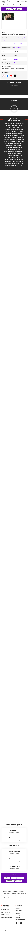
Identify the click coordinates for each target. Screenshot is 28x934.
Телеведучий (21, 38)
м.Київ (16, 47)
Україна (20, 47)
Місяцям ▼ (20, 878)
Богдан (16, 59)
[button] (18, 1)
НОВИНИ (20, 9)
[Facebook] (16, 923)
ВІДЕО (26, 901)
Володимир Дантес (14, 866)
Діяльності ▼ (10, 880)
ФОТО (14, 9)
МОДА (8, 901)
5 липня (16, 43)
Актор (15, 38)
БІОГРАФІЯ (8, 9)
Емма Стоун (12, 859)
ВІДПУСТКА (14, 901)
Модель (4, 40)
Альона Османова (14, 851)
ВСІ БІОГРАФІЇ (18, 880)
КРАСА (18, 901)
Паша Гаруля (13, 838)
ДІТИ (22, 901)
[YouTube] (21, 923)
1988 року (21, 43)
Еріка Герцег (12, 830)
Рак (15, 63)
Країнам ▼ (7, 878)
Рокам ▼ (14, 878)
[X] (18, 923)
